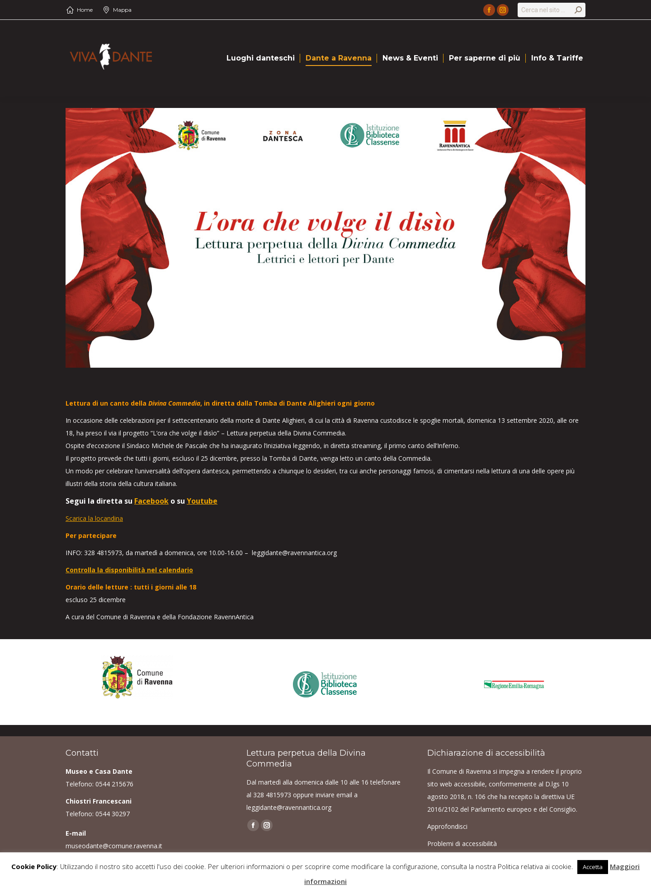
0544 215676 (114, 784)
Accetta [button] (593, 867)
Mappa (122, 9)
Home (85, 9)
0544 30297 (112, 813)
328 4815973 (272, 794)
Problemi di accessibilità (462, 843)
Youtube (202, 501)
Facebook (151, 501)
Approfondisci (447, 826)
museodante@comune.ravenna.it (114, 846)
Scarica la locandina (94, 518)
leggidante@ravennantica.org (288, 807)
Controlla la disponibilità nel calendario (129, 570)
